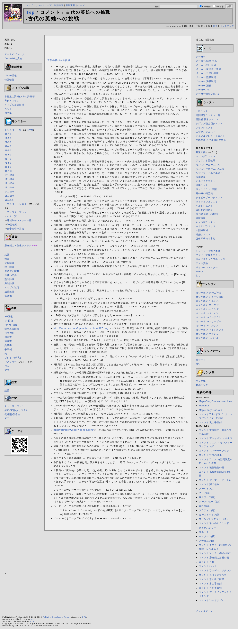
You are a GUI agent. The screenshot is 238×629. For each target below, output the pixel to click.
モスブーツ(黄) (207, 536)
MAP (198, 364)
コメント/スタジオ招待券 (212, 575)
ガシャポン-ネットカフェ (210, 329)
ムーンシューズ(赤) (209, 501)
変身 (6, 370)
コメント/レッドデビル (211, 600)
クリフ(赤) (204, 493)
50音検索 (12, 224)
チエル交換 (202, 263)
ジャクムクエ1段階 (206, 189)
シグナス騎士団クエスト (209, 123)
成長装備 (9, 291)
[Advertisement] (119, 32)
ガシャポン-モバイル (207, 338)
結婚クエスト (203, 234)
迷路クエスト (203, 185)
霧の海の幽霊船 (204, 193)
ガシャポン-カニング (207, 309)
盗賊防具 (9, 279)
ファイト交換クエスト (208, 255)
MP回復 (8, 320)
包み (6, 366)
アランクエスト (204, 127)
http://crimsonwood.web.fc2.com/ (74, 430)
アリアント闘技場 (205, 160)
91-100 (8, 171)
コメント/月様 (206, 561)
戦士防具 (9, 267)
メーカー (201, 56)
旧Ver (30, 130)
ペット (8, 108)
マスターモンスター (18, 204)
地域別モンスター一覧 (19, 220)
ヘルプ (80, 5)
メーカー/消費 (203, 85)
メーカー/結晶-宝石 (206, 61)
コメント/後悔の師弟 (210, 455)
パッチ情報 (10, 75)
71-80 (7, 163)
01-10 (7, 134)
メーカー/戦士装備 (206, 65)
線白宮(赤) (204, 506)
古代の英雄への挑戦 (58, 60)
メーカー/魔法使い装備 (208, 69)
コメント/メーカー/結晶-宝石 (215, 553)
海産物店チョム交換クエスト (212, 259)
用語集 (8, 113)
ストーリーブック (14, 406)
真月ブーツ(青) (207, 497)
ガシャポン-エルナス (207, 325)
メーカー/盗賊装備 (206, 77)
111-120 (9, 179)
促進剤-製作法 (12, 414)
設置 (6, 390)
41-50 (7, 150)
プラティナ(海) (207, 510)
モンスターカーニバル (208, 164)
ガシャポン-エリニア (207, 305)
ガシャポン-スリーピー (208, 321)
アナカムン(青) (207, 540)
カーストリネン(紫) (209, 514)
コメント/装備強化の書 (211, 467)
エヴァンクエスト (205, 131)
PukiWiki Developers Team (56, 617)
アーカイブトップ (14, 54)
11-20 (7, 138)
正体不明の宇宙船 (205, 238)
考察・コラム (11, 100)
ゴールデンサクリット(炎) (213, 519)
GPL (84, 617)
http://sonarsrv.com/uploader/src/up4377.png (81, 328)
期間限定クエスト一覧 (208, 115)
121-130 (9, 183)
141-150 (9, 191)
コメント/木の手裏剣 (210, 583)
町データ (201, 359)
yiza (32, 621)
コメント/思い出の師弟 (211, 579)
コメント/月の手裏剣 (210, 588)
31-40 (7, 146)
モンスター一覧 (13, 130)
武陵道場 (201, 218)
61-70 (7, 158)
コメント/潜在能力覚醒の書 (214, 557)
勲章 (6, 258)
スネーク (204, 532)
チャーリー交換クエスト (209, 251)
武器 (6, 254)
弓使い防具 (10, 275)
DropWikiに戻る (13, 58)
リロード (40, 5)
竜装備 (8, 295)
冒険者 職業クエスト (207, 119)
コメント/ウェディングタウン (215, 570)
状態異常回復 (11, 329)
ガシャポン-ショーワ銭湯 (210, 296)
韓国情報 (9, 79)
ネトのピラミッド (205, 226)
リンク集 (201, 381)
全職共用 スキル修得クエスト (212, 140)
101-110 (9, 175)
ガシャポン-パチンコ (207, 333)
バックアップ (227, 26)
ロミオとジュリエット (208, 201)
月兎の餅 (201, 152)
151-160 (9, 195)
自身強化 (9, 333)
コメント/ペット (208, 566)
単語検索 (59, 5)
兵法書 (8, 345)
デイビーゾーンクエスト (209, 197)
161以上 (9, 200)
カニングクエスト (205, 156)
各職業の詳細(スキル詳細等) (20, 96)
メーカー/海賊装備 (206, 81)
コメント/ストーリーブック (214, 450)
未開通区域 (202, 230)
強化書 (8, 337)
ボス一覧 (12, 216)
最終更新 (70, 5)
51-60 (7, 154)
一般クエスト (203, 111)
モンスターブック (17, 212)
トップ (29, 5)
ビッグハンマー (207, 527)
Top (30, 12)
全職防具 (9, 263)
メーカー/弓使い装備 (207, 73)
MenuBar (204, 405)
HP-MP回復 (10, 324)
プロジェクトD (204, 610)
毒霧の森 (201, 177)
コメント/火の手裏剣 (210, 422)
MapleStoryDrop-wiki (210, 410)
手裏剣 (8, 349)
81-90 (7, 167)
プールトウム (206, 488)
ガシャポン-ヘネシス (207, 301)
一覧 (49, 5)
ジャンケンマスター (207, 267)
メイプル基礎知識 (14, 104)
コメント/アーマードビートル (215, 480)
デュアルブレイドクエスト (210, 135)
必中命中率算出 (15, 228)
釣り (198, 275)
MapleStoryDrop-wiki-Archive (215, 401)
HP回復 (8, 316)
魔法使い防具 (11, 271)
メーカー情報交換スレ (208, 93)
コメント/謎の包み (209, 484)
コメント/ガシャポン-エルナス (215, 438)
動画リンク (202, 385)
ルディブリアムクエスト (209, 172)
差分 (215, 26)
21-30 (7, 142)
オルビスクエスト (205, 181)
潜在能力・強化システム (17, 245)
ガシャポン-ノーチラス (208, 317)
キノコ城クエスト (205, 222)
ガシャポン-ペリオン (207, 313)
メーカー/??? (203, 89)
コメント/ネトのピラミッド (214, 523)
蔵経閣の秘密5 (204, 209)
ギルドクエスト (204, 205)
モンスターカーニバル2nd (210, 168)
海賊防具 (9, 283)
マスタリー (10, 361)
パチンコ (201, 271)
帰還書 (8, 341)
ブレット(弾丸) (12, 357)
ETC (7, 418)
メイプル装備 (11, 287)
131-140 (9, 187)
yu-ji (33, 619)
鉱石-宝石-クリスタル (16, 410)
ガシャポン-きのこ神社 (208, 292)
